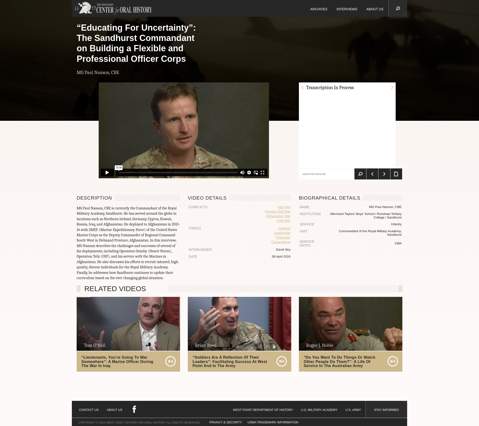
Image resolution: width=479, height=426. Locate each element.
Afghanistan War (278, 216)
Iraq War (284, 207)
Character (283, 237)
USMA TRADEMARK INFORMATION (272, 422)
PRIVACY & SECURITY (226, 422)
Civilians (284, 228)
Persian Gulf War (278, 211)
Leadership (282, 233)
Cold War (284, 221)
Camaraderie (281, 242)
